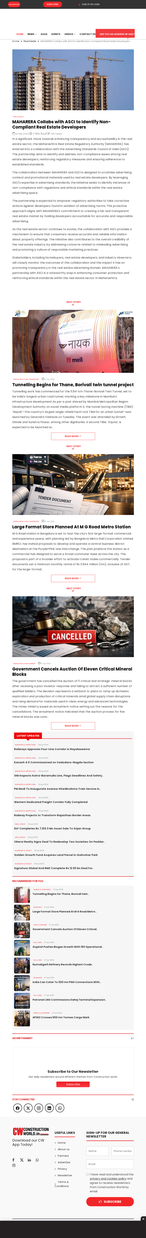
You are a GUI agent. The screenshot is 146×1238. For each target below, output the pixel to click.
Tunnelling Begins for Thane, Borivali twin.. (60, 894)
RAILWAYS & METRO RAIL (24, 745)
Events (55, 34)
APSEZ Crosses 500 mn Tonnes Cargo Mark (60, 1017)
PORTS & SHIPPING (40, 1013)
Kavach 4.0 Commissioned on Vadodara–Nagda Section (51, 762)
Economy (37, 978)
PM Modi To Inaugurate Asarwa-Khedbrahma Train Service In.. (54, 789)
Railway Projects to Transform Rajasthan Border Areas (49, 815)
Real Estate (18, 117)
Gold (44, 34)
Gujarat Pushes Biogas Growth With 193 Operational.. (67, 947)
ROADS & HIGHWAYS (41, 889)
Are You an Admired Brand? (117, 34)
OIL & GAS (37, 942)
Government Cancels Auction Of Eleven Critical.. (64, 929)
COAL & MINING (39, 925)
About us (64, 1149)
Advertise (14, 4)
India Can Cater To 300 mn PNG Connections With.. (65, 982)
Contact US (88, 34)
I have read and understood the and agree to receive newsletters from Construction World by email (111, 1182)
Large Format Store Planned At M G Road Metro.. (64, 911)
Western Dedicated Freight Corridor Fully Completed (48, 802)
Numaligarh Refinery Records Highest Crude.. (62, 964)
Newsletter (65, 1175)
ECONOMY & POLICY (22, 850)
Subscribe (49, 4)
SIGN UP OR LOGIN (88, 4)
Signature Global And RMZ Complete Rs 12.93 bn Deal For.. (51, 868)
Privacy (62, 1169)
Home (19, 34)
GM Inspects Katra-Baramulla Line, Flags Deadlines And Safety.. (55, 775)
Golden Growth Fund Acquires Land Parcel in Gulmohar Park (52, 855)
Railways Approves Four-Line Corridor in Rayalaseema (49, 749)
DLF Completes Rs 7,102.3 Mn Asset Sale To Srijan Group (50, 828)
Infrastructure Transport (25, 379)
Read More (73, 436)
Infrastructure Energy (23, 664)
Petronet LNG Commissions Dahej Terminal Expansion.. (68, 1000)
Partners (63, 1156)
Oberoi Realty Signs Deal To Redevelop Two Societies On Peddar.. (56, 841)
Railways (37, 907)
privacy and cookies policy (108, 1179)
